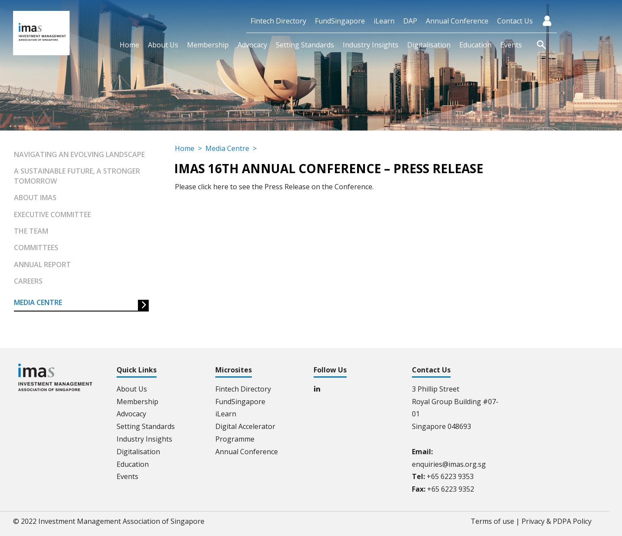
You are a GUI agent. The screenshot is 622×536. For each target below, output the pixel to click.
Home (129, 45)
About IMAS (35, 197)
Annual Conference (457, 21)
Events (511, 45)
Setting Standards (305, 45)
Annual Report (42, 264)
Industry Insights (370, 45)
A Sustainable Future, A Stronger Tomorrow (77, 175)
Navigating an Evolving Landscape (79, 154)
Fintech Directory (278, 21)
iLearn (384, 21)
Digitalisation (429, 45)
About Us (163, 45)
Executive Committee (52, 214)
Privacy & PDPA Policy (557, 521)
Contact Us (515, 21)
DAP (410, 21)
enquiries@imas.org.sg (449, 464)
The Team (31, 231)
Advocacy (252, 45)
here (220, 186)
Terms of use (492, 521)
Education (475, 45)
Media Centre (38, 302)
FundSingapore (340, 21)
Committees (36, 247)
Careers (28, 281)
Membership (208, 45)
